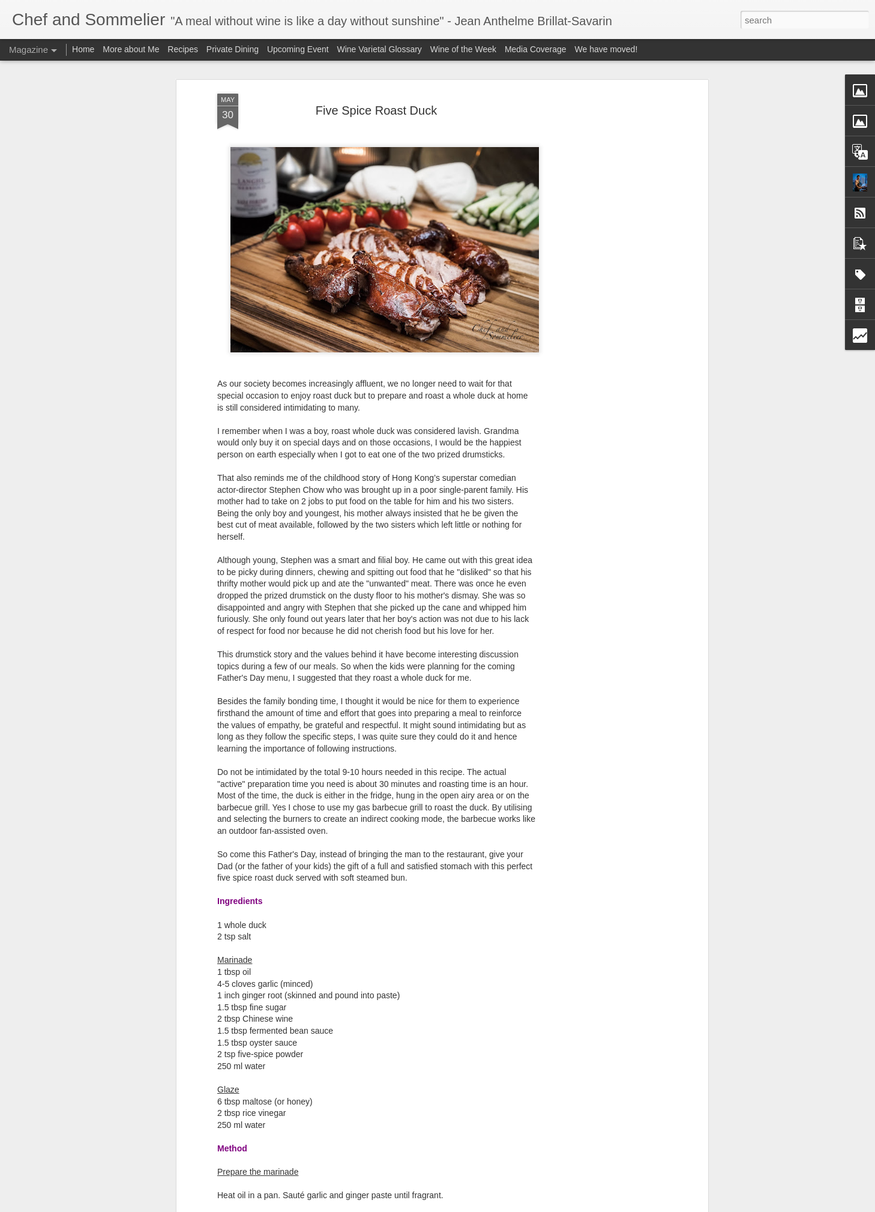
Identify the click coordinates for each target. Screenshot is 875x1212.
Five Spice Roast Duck (376, 110)
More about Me (131, 49)
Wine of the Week (463, 49)
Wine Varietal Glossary (379, 49)
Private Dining (232, 49)
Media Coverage (536, 49)
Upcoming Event (298, 49)
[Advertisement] (601, 283)
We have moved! (606, 49)
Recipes (182, 49)
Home (83, 49)
